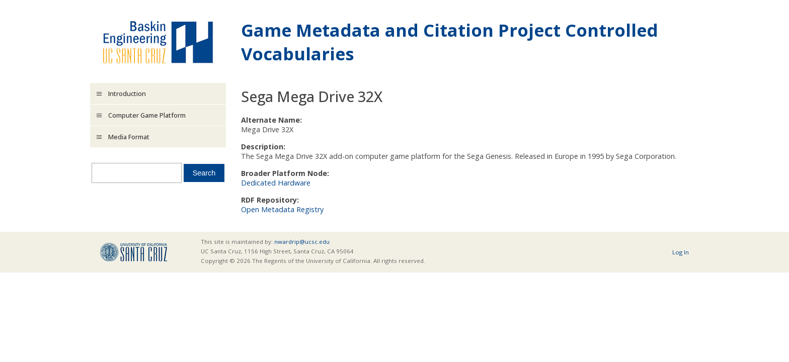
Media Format (128, 136)
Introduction (127, 93)
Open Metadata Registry (282, 209)
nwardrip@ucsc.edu (302, 241)
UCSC (133, 252)
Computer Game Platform (147, 115)
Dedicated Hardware (275, 183)
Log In (680, 252)
